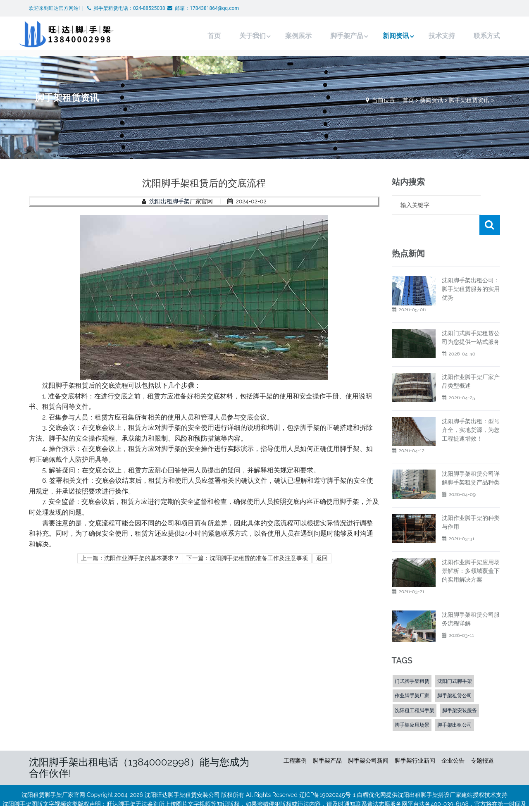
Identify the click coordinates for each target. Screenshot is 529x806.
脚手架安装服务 (459, 691)
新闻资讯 (382, 36)
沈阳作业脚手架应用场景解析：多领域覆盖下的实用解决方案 (471, 551)
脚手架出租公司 (454, 705)
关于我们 (236, 36)
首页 (198, 36)
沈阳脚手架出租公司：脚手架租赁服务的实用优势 (471, 269)
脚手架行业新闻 (415, 740)
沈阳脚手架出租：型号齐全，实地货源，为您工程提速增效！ (471, 410)
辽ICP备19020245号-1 (327, 775)
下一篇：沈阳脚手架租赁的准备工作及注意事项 (247, 558)
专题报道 (482, 740)
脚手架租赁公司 (454, 676)
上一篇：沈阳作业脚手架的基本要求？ (130, 558)
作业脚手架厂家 (412, 676)
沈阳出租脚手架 (169, 201)
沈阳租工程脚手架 (414, 691)
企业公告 (453, 740)
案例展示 (283, 36)
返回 (322, 558)
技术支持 (429, 36)
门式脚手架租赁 (412, 661)
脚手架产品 (331, 36)
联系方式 (474, 36)
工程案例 (295, 740)
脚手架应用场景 (412, 705)
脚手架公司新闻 (368, 740)
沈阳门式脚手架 (454, 661)
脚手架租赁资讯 (469, 100)
